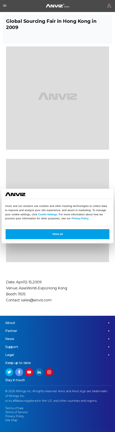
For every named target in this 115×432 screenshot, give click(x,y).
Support (11, 347)
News (9, 339)
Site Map (11, 420)
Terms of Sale (14, 408)
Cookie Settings (47, 214)
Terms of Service (16, 412)
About (10, 323)
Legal (9, 355)
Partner (11, 331)
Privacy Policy (79, 218)
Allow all (57, 234)
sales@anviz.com (36, 300)
